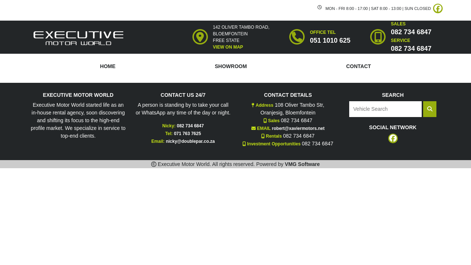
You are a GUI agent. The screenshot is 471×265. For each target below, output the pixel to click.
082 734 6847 (190, 125)
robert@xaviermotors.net (298, 128)
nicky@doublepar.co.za (190, 141)
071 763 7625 (187, 133)
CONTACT (358, 66)
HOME (108, 66)
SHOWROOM (231, 66)
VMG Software (302, 164)
